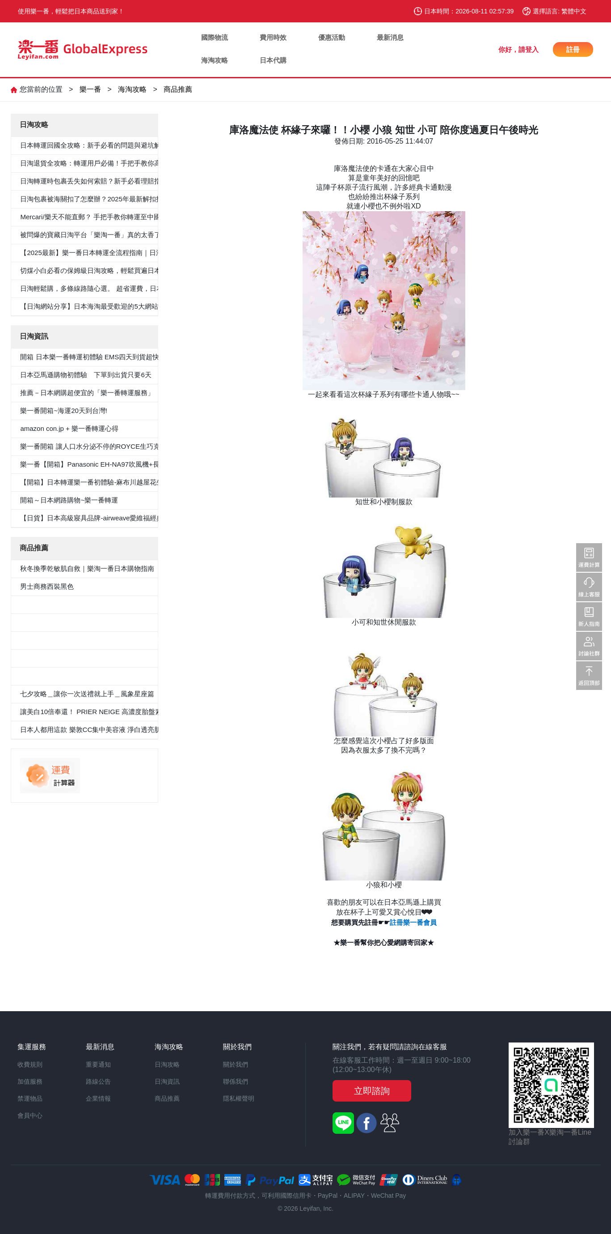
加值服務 (29, 1081)
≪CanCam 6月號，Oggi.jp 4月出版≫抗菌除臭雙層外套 (103, 640)
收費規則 (29, 1064)
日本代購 (273, 60)
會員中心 (29, 1115)
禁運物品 (29, 1098)
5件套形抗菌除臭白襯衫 (55, 604)
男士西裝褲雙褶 (43, 622)
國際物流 (214, 37)
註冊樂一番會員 (413, 922)
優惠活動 (331, 37)
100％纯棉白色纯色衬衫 (56, 658)
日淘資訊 (167, 1081)
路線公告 (98, 1081)
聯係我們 (235, 1081)
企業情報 (98, 1098)
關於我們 (235, 1064)
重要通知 (98, 1064)
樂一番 (90, 89)
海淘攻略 (214, 60)
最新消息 (390, 37)
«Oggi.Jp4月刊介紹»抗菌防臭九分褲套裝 (81, 676)
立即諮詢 (372, 1091)
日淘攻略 (167, 1064)
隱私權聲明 (238, 1098)
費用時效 (273, 37)
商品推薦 (178, 89)
